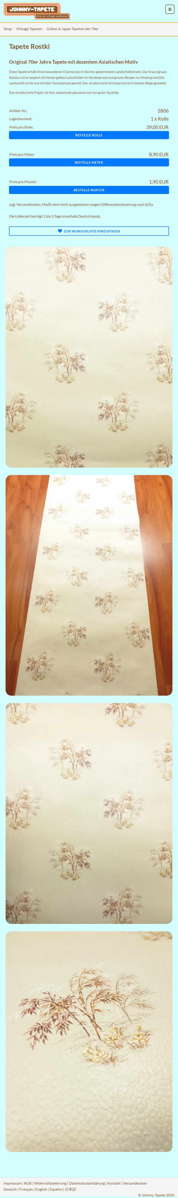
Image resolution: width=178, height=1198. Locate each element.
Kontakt (114, 1183)
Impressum (12, 1183)
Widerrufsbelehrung (50, 1183)
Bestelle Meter (89, 162)
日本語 (70, 1189)
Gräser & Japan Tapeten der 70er (73, 28)
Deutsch (10, 1189)
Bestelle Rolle (89, 135)
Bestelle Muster (89, 190)
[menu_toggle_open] (170, 9)
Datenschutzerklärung (87, 1183)
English (41, 1189)
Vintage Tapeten (29, 28)
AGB (28, 1183)
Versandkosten (28, 204)
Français (26, 1189)
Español (56, 1189)
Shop (8, 28)
